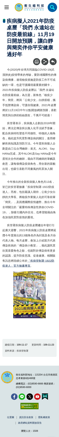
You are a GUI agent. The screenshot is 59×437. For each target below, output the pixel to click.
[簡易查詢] (52, 7)
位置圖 (10, 417)
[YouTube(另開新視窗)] (37, 396)
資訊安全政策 (26, 417)
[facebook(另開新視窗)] (14, 396)
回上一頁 (53, 59)
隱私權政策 (44, 417)
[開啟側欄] (6, 7)
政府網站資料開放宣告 (30, 423)
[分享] (44, 61)
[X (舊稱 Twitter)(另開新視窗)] (29, 396)
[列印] (36, 61)
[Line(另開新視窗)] (22, 396)
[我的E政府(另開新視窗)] (45, 396)
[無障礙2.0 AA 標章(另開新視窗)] (29, 406)
